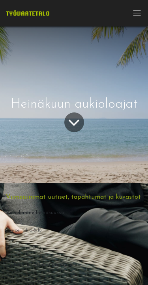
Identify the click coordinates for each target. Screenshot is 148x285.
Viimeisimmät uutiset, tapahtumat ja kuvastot (73, 197)
